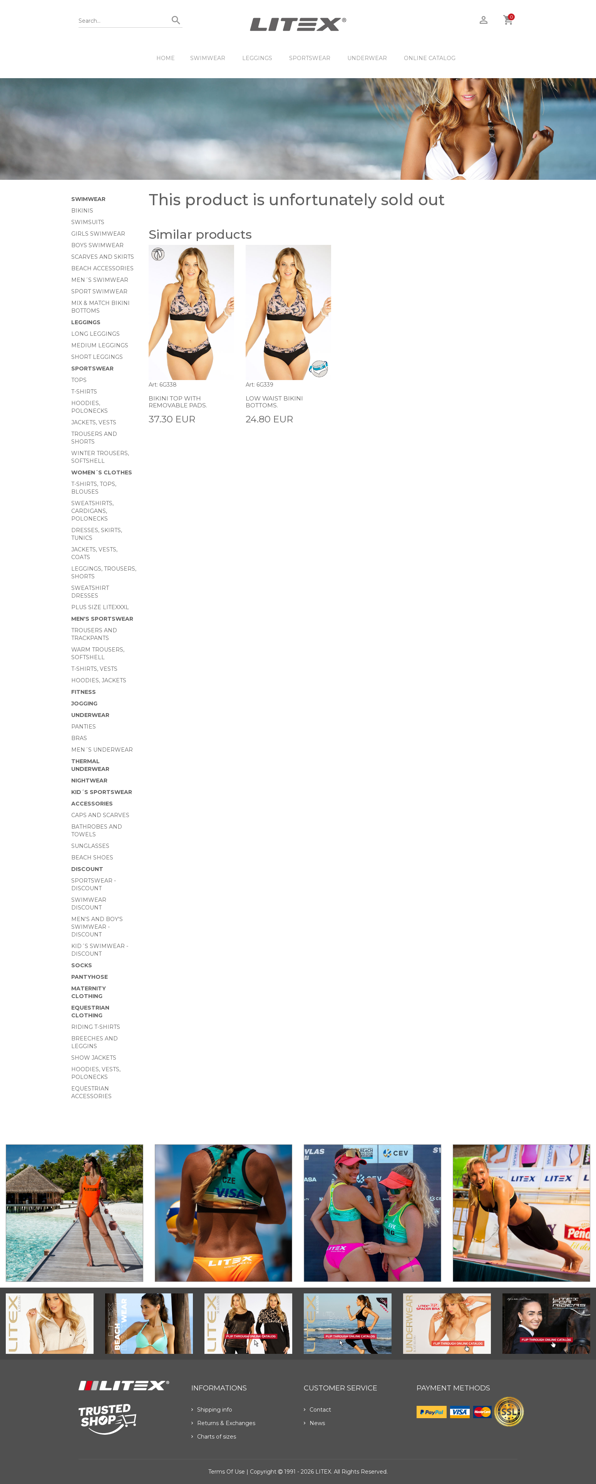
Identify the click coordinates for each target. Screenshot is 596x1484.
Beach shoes (92, 857)
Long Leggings (95, 333)
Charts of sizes (213, 1436)
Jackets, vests (93, 422)
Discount (87, 869)
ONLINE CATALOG (429, 58)
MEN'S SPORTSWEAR (102, 618)
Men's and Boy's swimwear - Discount (97, 927)
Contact (317, 1409)
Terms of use (226, 1471)
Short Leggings (97, 356)
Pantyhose (89, 976)
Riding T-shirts (95, 1026)
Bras (79, 738)
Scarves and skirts (102, 256)
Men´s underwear (102, 749)
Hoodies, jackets (98, 680)
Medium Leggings (99, 345)
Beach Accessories (102, 268)
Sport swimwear (99, 291)
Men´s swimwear (99, 279)
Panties (83, 726)
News (314, 1423)
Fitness (83, 691)
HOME (165, 58)
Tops (79, 380)
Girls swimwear (98, 233)
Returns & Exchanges (223, 1423)
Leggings (257, 58)
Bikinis (82, 210)
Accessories (92, 803)
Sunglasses (90, 845)
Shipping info (211, 1409)
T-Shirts (84, 391)
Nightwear (89, 780)
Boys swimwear (97, 245)
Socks (81, 965)
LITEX (323, 1471)
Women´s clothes (101, 472)
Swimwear (207, 58)
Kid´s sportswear (101, 792)
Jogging (84, 703)
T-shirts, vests (94, 668)
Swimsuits (87, 222)
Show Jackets (93, 1057)
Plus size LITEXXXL (100, 607)
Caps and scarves (100, 815)
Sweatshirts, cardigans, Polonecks (92, 511)
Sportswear (309, 58)
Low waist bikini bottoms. (275, 402)
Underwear (367, 58)
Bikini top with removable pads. (179, 402)
